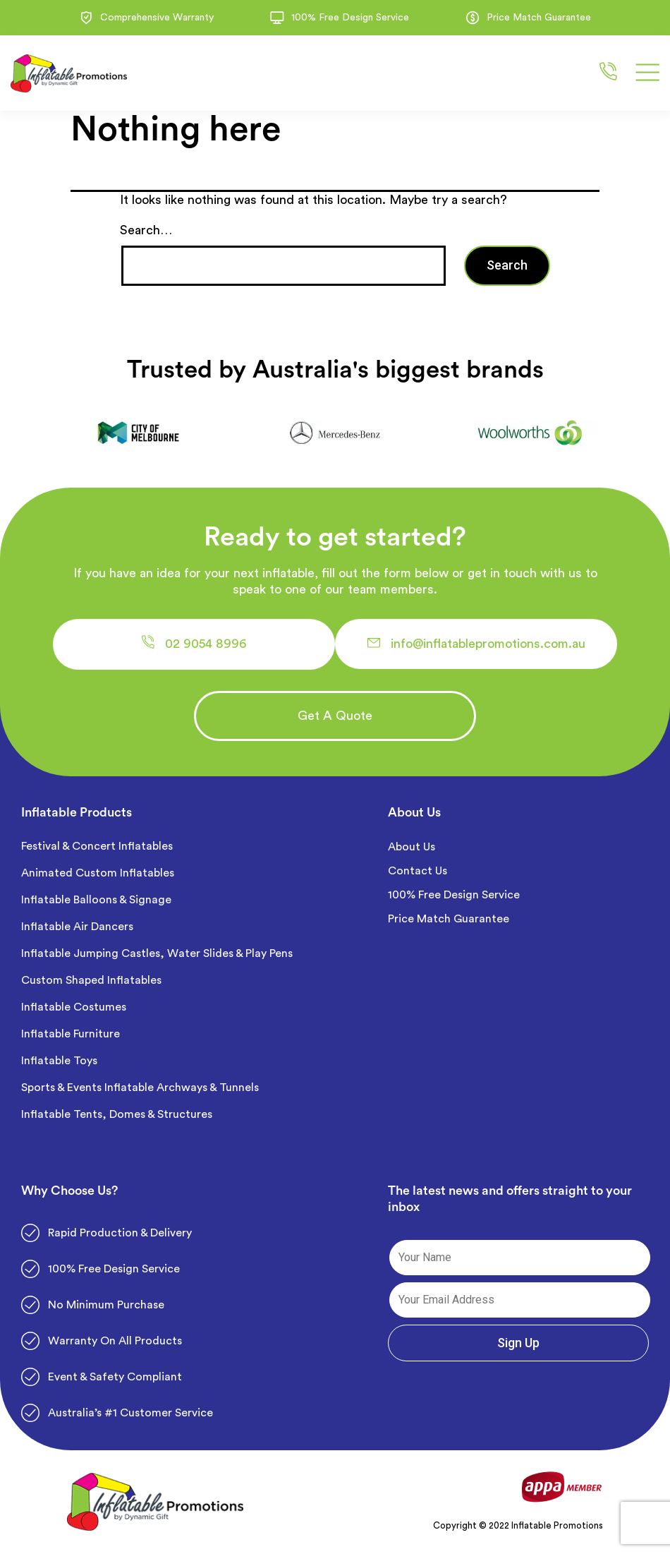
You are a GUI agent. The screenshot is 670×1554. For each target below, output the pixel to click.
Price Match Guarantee (448, 918)
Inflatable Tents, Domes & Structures (116, 1114)
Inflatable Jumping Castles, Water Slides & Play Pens (157, 953)
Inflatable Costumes (73, 1007)
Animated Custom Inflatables (97, 873)
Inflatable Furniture (72, 1034)
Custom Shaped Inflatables (91, 980)
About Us (411, 847)
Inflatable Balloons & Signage (96, 899)
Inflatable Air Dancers (77, 926)
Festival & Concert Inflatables (97, 846)
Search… (146, 230)
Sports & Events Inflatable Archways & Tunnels (140, 1087)
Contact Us (417, 871)
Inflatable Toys (60, 1060)
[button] (194, 644)
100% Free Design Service (454, 895)
